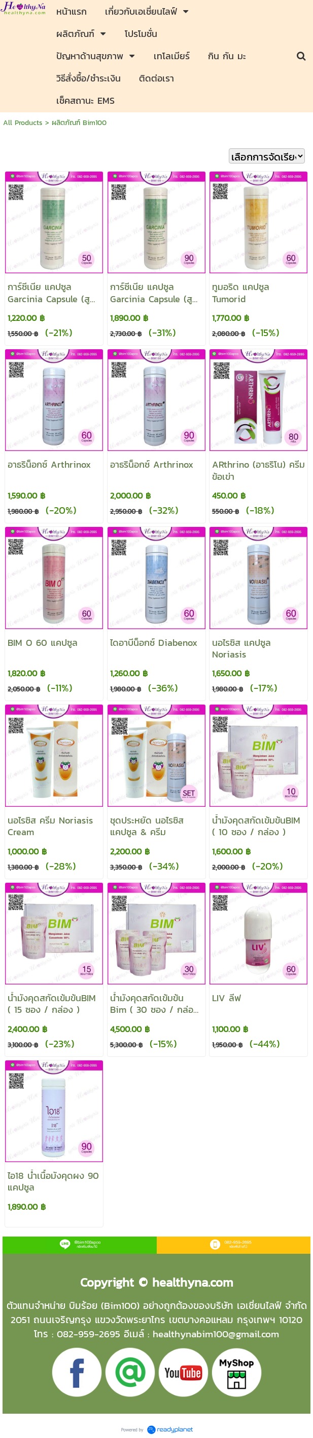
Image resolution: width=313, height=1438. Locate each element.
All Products (23, 122)
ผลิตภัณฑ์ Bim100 (79, 122)
